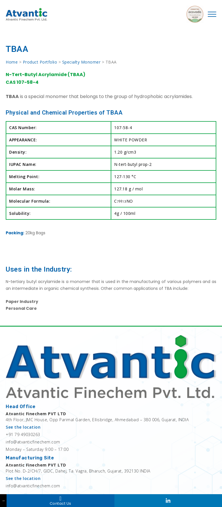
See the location (23, 427)
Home (12, 62)
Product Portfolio (40, 62)
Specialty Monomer (81, 62)
